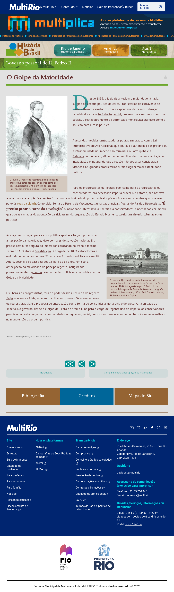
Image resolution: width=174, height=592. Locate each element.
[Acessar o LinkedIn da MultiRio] (165, 427)
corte (115, 104)
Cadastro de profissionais (93, 494)
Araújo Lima (79, 309)
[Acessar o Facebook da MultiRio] (152, 427)
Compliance (84, 453)
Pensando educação (19, 499)
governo (36, 272)
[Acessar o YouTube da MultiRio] (132, 427)
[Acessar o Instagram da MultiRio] (138, 427)
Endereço (123, 440)
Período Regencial (109, 114)
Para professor (15, 475)
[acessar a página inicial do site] (24, 6)
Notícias (87, 7)
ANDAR (42, 447)
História (10, 336)
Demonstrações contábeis (93, 481)
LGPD (81, 500)
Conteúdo (69, 7)
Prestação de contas (89, 475)
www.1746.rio (133, 524)
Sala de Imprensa (109, 7)
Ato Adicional (104, 146)
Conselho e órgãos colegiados (94, 461)
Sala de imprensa (17, 459)
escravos (147, 104)
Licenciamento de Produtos (17, 507)
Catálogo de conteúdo (14, 467)
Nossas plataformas (49, 440)
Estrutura (12, 453)
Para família (14, 487)
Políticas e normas (88, 469)
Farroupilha (139, 151)
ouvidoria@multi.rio (128, 472)
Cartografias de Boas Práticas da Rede (53, 455)
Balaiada (78, 156)
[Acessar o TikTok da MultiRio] (145, 427)
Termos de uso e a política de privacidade (93, 507)
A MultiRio (48, 7)
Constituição (43, 251)
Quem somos (15, 447)
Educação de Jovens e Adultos (37, 336)
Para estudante (16, 481)
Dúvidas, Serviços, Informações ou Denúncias (140, 505)
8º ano (18, 336)
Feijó (9, 298)
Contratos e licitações (90, 487)
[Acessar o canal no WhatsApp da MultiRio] (158, 427)
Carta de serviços (88, 447)
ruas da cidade (26, 203)
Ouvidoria (123, 465)
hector (41, 463)
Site (9, 440)
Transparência (85, 440)
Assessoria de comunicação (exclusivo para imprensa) (136, 483)
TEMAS (42, 469)
